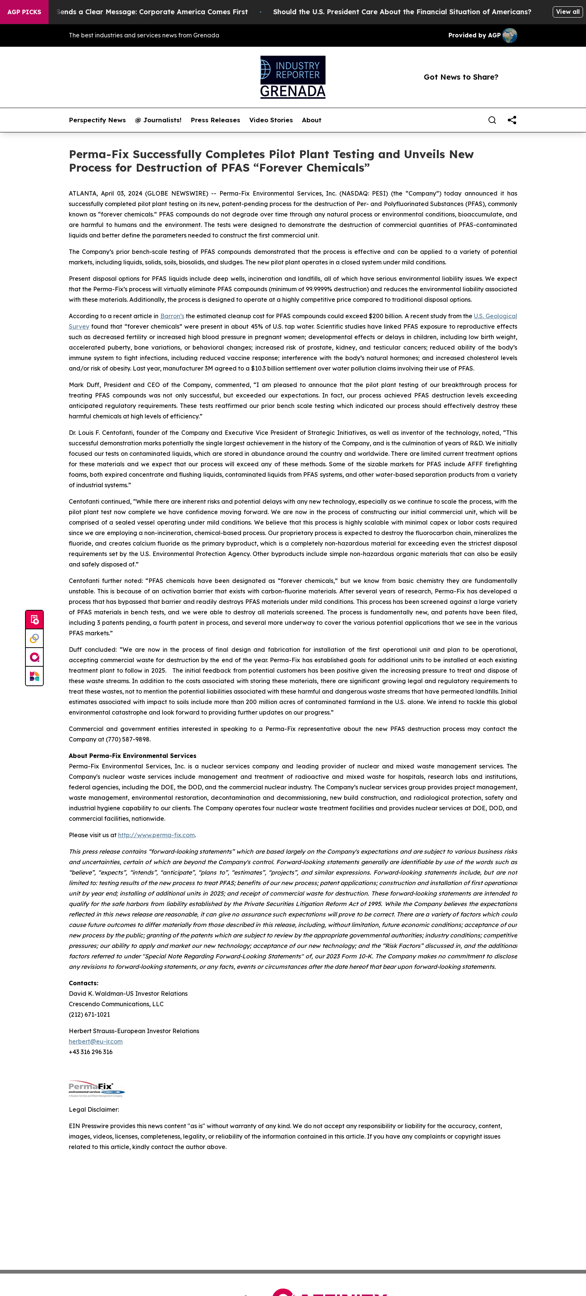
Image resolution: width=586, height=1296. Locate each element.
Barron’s (172, 316)
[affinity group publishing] (34, 657)
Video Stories (271, 120)
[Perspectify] (34, 638)
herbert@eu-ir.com (96, 1041)
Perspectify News (97, 120)
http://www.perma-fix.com (156, 835)
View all (568, 11)
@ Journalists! (158, 120)
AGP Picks (24, 12)
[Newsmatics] (34, 676)
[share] (512, 120)
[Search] (492, 120)
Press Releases (215, 120)
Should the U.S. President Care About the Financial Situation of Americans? (411, 11)
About (311, 120)
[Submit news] (34, 620)
